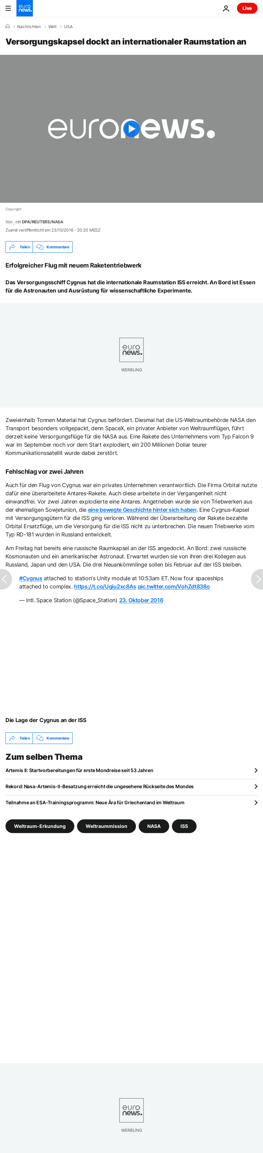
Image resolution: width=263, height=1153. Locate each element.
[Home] (7, 26)
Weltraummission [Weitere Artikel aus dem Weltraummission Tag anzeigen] (106, 826)
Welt (52, 27)
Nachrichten (29, 27)
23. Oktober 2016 (141, 600)
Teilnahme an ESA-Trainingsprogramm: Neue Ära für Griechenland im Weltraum (95, 802)
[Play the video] (131, 129)
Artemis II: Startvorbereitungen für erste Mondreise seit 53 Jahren (79, 770)
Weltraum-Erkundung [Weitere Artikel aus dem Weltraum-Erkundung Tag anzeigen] (40, 826)
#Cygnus (30, 578)
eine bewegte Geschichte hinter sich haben (142, 509)
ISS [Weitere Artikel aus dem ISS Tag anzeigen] (184, 826)
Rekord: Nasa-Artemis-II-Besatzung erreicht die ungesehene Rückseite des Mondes (99, 786)
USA (68, 27)
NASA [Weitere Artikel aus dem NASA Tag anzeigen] (154, 826)
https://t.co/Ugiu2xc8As (105, 586)
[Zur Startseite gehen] (24, 8)
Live (247, 8)
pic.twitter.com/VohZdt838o (174, 586)
